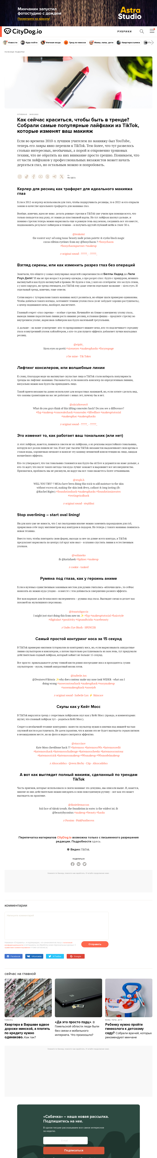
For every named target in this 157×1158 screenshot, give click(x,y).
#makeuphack (92, 706)
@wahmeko (78, 571)
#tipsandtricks (91, 641)
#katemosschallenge (65, 775)
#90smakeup (88, 779)
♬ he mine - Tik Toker (78, 364)
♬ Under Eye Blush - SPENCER (78, 648)
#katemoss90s (94, 771)
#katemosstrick (47, 779)
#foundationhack (69, 506)
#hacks (101, 837)
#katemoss (78, 771)
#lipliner (82, 575)
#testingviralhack (78, 510)
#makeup (91, 251)
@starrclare (78, 767)
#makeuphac (79, 425)
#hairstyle (48, 641)
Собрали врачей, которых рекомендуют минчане (128, 1055)
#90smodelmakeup (108, 779)
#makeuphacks (89, 356)
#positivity (74, 641)
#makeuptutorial (61, 425)
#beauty (91, 837)
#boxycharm (111, 247)
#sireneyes (73, 356)
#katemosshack (43, 775)
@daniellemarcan (78, 829)
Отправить (94, 968)
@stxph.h (78, 494)
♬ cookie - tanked (78, 583)
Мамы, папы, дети (113, 1044)
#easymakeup (109, 706)
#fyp (56, 421)
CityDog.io (22, 114)
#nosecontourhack (72, 706)
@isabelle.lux (78, 698)
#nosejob (90, 710)
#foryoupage (106, 356)
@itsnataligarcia (78, 633)
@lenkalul (78, 239)
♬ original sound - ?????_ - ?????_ (78, 259)
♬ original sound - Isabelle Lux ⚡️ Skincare (78, 717)
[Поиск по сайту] (141, 31)
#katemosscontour (112, 775)
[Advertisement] (78, 907)
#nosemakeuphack (72, 710)
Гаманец (9, 1044)
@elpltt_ (78, 352)
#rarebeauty (107, 641)
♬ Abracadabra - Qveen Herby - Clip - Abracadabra (78, 787)
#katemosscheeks (89, 775)
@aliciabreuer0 (78, 413)
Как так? (27, 1055)
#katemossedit (113, 771)
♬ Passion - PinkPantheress (78, 844)
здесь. (96, 866)
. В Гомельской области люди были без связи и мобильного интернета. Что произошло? (77, 1052)
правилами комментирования (18, 972)
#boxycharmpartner (72, 251)
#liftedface (111, 421)
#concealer (97, 421)
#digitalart (61, 641)
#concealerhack (80, 421)
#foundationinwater (111, 506)
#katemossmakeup (68, 779)
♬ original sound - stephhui (78, 518)
